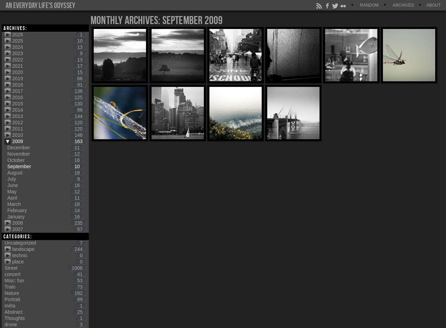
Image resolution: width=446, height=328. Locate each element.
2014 (49, 110)
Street (45, 268)
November (45, 154)
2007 (49, 229)
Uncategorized (45, 243)
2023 (49, 53)
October (45, 160)
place (49, 261)
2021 (49, 66)
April (45, 198)
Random (369, 5)
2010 (49, 135)
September (45, 166)
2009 (49, 141)
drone (45, 324)
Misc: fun (45, 280)
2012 (49, 122)
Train (45, 287)
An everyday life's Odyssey (40, 5)
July (45, 179)
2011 (49, 129)
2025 (49, 41)
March (45, 204)
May (45, 191)
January (45, 216)
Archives (403, 5)
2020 (49, 72)
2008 (49, 223)
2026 (49, 34)
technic (49, 255)
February (45, 210)
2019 (49, 78)
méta (45, 305)
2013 (49, 116)
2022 (49, 59)
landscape (49, 249)
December (45, 147)
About (433, 5)
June (45, 185)
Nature (45, 293)
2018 (49, 85)
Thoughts (45, 318)
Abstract (45, 312)
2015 (49, 103)
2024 (49, 47)
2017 (49, 91)
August (45, 173)
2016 (49, 97)
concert (45, 274)
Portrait (45, 299)
